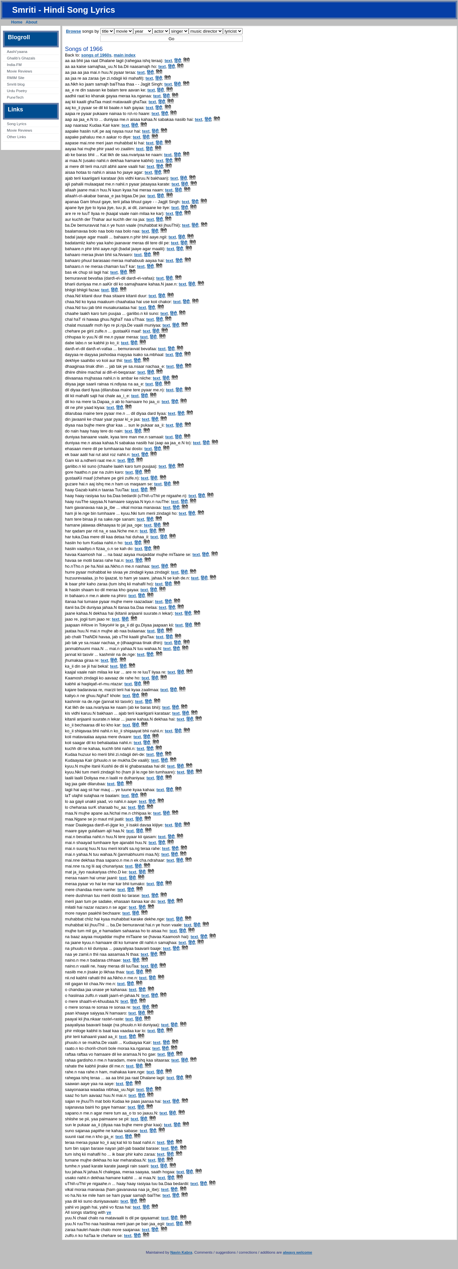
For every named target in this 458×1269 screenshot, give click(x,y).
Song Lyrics (16, 124)
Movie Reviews (19, 71)
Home (17, 22)
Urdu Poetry (17, 91)
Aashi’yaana (17, 52)
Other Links (16, 137)
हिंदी (177, 60)
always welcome (297, 1252)
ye (108, 1212)
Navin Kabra (181, 1252)
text (168, 60)
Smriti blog (15, 84)
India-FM (14, 65)
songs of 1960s (96, 55)
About (32, 22)
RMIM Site (15, 78)
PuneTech (15, 97)
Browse (73, 31)
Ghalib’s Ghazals (21, 58)
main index (124, 55)
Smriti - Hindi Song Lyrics (63, 9)
